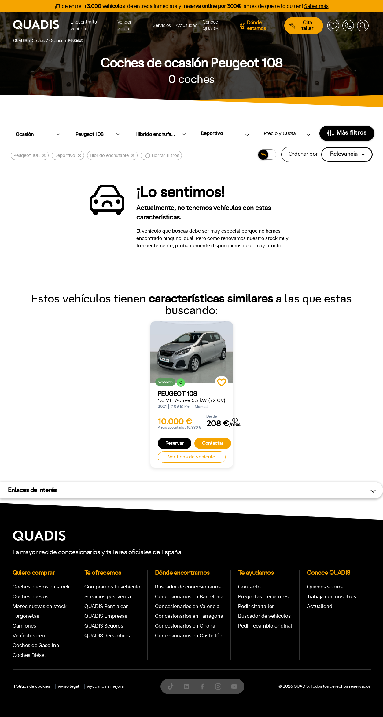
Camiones (24, 625)
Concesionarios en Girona (185, 625)
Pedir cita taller (256, 606)
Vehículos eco (29, 635)
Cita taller (301, 25)
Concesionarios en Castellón (189, 635)
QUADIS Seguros (103, 625)
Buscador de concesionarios (188, 586)
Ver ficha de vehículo (191, 456)
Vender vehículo (125, 25)
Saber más (316, 6)
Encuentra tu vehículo (84, 25)
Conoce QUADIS (211, 25)
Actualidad (187, 25)
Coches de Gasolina (36, 645)
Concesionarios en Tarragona (189, 616)
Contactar (212, 443)
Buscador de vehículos (264, 616)
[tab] (147, 695)
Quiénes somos (325, 586)
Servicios (162, 25)
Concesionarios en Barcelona (189, 596)
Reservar (174, 443)
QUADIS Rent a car (106, 606)
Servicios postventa (107, 596)
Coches (147, 695)
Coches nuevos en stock (41, 586)
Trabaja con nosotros (331, 596)
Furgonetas (26, 616)
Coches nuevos (30, 596)
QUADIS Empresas (105, 616)
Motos (186, 695)
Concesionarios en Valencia (187, 606)
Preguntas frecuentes (263, 596)
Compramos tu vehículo (112, 586)
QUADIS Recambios (107, 635)
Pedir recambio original (265, 625)
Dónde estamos (252, 25)
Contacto (249, 586)
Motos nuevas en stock (40, 606)
